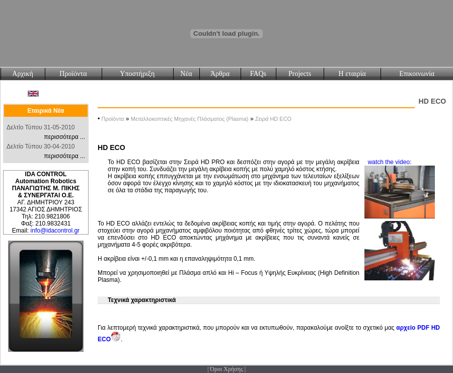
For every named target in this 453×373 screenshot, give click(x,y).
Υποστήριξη (137, 74)
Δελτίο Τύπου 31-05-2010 (40, 127)
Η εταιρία (352, 74)
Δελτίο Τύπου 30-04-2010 (40, 146)
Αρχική (22, 74)
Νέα (186, 74)
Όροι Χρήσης (226, 368)
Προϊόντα (73, 74)
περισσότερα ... (64, 136)
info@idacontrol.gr (55, 230)
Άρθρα (220, 74)
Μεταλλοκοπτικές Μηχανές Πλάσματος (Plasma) (190, 119)
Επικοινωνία (416, 74)
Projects (299, 74)
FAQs (258, 74)
